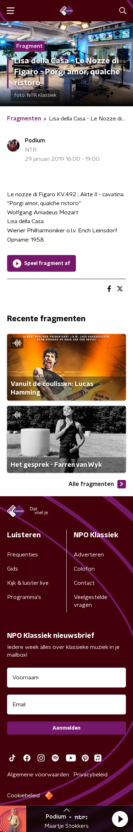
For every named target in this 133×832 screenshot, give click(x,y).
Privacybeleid (90, 774)
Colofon (84, 569)
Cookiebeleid (23, 795)
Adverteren (89, 555)
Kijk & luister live (28, 583)
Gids (12, 569)
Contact (84, 583)
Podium (35, 140)
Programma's (24, 597)
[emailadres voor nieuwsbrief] (66, 704)
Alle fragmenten (97, 484)
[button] (120, 819)
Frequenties (22, 555)
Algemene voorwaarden (38, 774)
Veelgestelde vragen (90, 601)
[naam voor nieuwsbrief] (66, 677)
